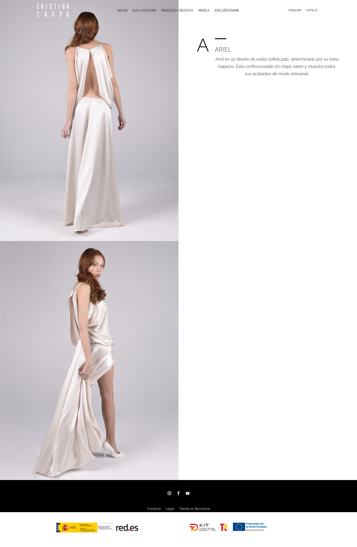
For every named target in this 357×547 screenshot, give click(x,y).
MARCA (203, 10)
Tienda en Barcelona (194, 509)
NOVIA (122, 10)
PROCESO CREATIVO (177, 10)
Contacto (154, 509)
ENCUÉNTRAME (226, 10)
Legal (170, 509)
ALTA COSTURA (144, 10)
